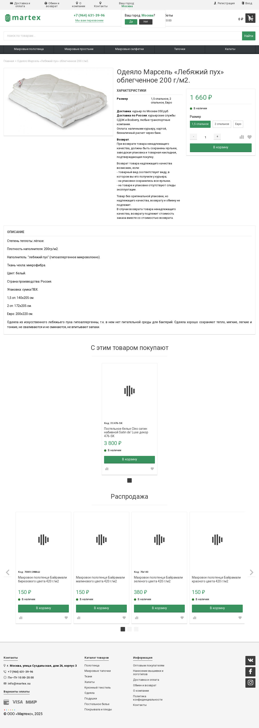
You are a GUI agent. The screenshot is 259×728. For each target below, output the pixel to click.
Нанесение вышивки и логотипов (148, 671)
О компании (78, 5)
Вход (246, 3)
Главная (9, 61)
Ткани (88, 675)
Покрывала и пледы (98, 708)
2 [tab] (129, 628)
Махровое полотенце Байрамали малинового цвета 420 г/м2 (100, 576)
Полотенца (91, 664)
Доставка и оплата (20, 5)
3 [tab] (136, 628)
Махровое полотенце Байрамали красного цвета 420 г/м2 (214, 576)
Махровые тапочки (97, 669)
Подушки (90, 697)
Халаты (89, 680)
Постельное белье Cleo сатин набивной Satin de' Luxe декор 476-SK (127, 428)
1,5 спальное (200, 124)
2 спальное (222, 124)
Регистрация (224, 3)
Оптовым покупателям (148, 664)
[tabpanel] (129, 418)
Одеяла (89, 691)
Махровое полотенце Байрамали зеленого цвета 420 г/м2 (157, 576)
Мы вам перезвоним (89, 20)
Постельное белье (96, 702)
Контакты (101, 5)
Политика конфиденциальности (147, 696)
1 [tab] (129, 480)
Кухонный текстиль (97, 686)
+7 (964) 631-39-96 (89, 15)
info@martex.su (19, 682)
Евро (238, 124)
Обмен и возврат (52, 5)
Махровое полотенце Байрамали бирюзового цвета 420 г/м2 (42, 576)
